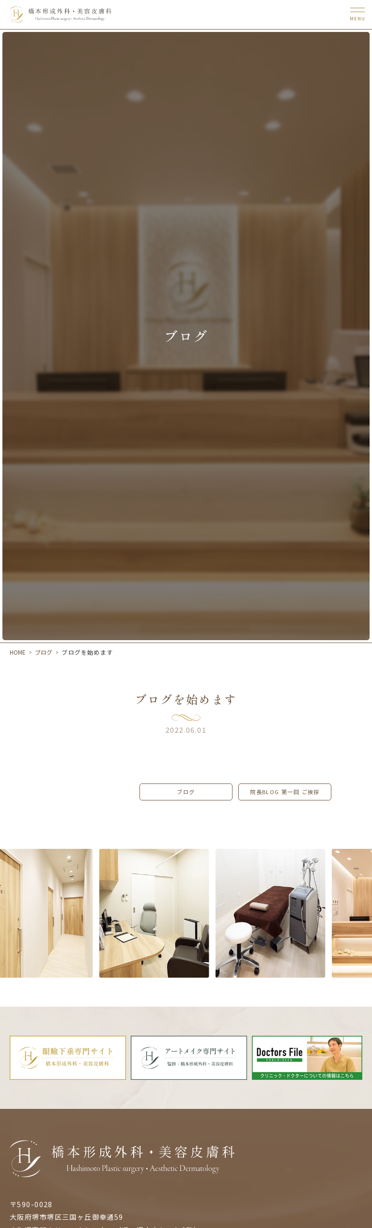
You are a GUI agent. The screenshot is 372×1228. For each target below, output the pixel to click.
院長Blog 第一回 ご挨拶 (285, 792)
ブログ (43, 652)
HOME (18, 652)
